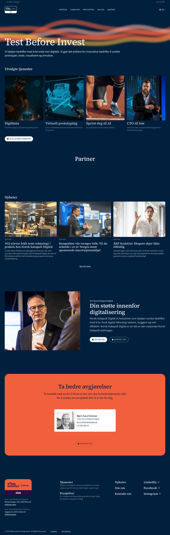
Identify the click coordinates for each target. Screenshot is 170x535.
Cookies (54, 531)
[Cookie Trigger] (82, 531)
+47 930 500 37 (83, 425)
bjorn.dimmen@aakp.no (87, 422)
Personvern (66, 531)
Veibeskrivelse (10, 504)
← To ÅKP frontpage (12, 2)
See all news (85, 266)
